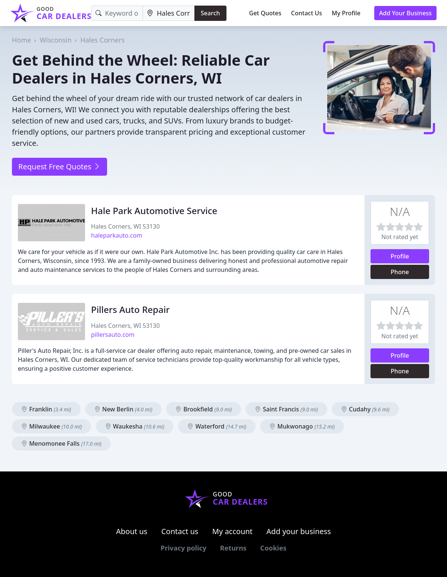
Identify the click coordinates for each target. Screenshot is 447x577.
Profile (400, 256)
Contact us (180, 531)
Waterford (216, 426)
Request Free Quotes (59, 167)
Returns (233, 547)
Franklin (46, 409)
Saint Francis (286, 409)
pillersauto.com (112, 334)
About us (131, 531)
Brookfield (203, 409)
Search (210, 13)
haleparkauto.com (116, 235)
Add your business (298, 531)
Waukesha (135, 426)
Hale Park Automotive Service (154, 210)
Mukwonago (302, 426)
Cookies (273, 547)
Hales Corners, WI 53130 (125, 226)
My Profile (346, 13)
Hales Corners (102, 39)
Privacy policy (183, 547)
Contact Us (306, 13)
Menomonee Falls (61, 443)
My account (232, 531)
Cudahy (365, 409)
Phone (400, 272)
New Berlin (123, 409)
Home (21, 39)
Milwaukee (51, 426)
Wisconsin (56, 39)
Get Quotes (265, 13)
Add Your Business (405, 13)
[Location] (169, 13)
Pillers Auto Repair (130, 309)
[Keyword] (117, 13)
